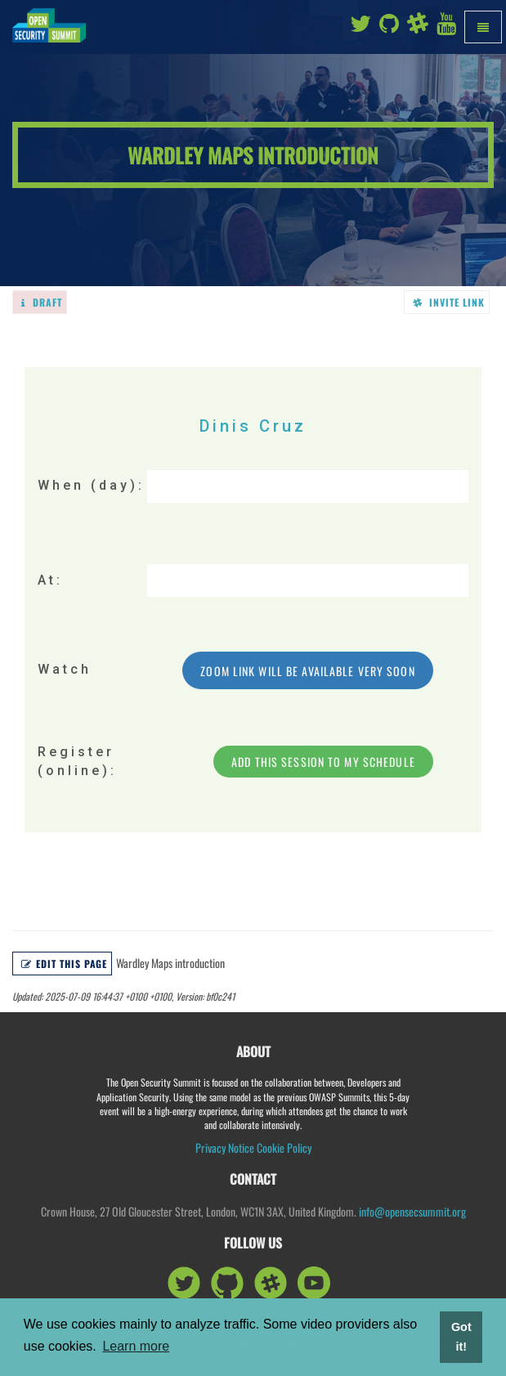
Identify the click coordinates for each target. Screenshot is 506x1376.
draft (41, 302)
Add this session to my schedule (323, 761)
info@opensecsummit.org (412, 1211)
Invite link (449, 302)
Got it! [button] (461, 1336)
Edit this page (64, 963)
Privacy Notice (224, 1147)
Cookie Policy (284, 1147)
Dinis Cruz (253, 426)
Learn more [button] (135, 1346)
